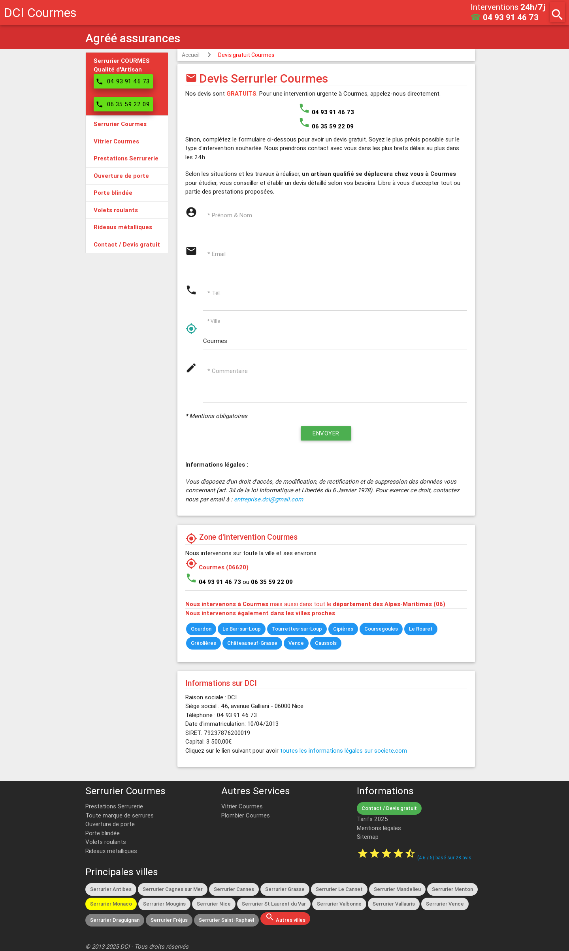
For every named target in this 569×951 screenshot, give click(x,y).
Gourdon (201, 628)
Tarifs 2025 (372, 819)
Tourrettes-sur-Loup (297, 628)
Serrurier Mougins (164, 903)
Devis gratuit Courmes (246, 54)
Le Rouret (421, 628)
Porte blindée (102, 833)
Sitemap (368, 836)
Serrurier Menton (452, 889)
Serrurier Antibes (111, 889)
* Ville (213, 321)
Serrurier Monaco (111, 903)
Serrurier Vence (445, 903)
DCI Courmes (40, 12)
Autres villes (285, 917)
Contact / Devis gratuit (389, 808)
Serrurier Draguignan (114, 920)
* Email (216, 254)
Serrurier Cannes (234, 889)
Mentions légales (379, 828)
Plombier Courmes (245, 815)
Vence (296, 643)
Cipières (343, 628)
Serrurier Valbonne (339, 903)
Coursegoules (381, 628)
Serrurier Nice (214, 903)
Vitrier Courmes (242, 806)
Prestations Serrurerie (114, 806)
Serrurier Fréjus (169, 920)
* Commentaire (227, 371)
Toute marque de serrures (119, 815)
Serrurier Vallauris (394, 903)
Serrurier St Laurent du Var (274, 903)
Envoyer (326, 433)
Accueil (191, 54)
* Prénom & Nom (229, 215)
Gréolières (203, 643)
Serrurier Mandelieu (397, 889)
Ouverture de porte (110, 824)
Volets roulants (105, 842)
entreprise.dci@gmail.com (268, 499)
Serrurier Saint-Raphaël (226, 920)
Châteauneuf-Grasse (252, 643)
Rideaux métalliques (111, 851)
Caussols (326, 643)
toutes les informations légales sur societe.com (343, 750)
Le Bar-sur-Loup (241, 628)
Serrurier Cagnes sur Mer (173, 889)
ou (268, 582)
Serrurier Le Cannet (339, 889)
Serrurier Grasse (285, 889)
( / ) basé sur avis (444, 858)
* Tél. (214, 293)
